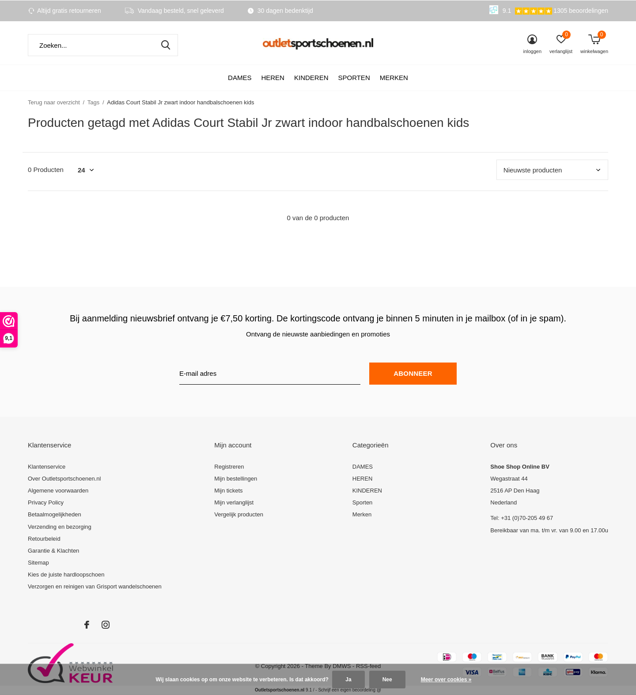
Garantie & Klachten (53, 550)
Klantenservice (46, 466)
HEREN (272, 77)
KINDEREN (311, 77)
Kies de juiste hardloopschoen (66, 574)
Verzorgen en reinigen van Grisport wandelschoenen (95, 586)
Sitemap (38, 562)
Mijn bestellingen (235, 478)
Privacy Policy (46, 502)
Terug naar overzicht (54, 102)
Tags (93, 102)
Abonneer (413, 373)
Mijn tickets (228, 490)
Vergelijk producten (238, 514)
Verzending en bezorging (59, 526)
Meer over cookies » (446, 679)
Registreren (229, 466)
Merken (394, 77)
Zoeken (165, 45)
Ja (348, 679)
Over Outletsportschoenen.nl (64, 478)
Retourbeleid (44, 538)
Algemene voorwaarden (58, 490)
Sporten (354, 77)
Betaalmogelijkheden (54, 514)
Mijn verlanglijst (234, 502)
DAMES (239, 77)
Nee (387, 679)
